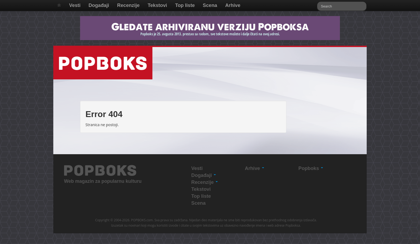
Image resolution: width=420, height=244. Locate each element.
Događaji (98, 5)
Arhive (233, 5)
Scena (210, 5)
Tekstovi (157, 5)
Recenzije (128, 5)
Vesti (74, 5)
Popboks (310, 168)
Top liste (185, 5)
